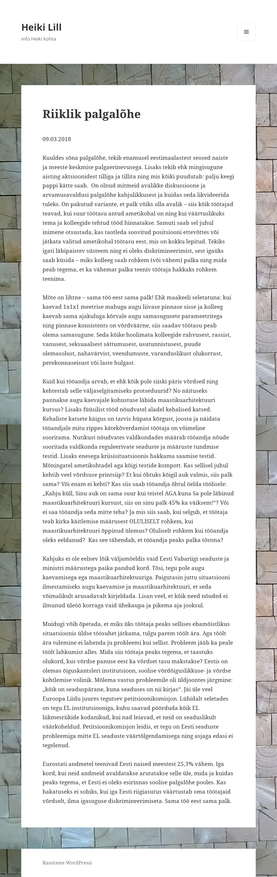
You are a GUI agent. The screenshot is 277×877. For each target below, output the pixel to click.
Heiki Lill (41, 27)
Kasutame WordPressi (67, 863)
